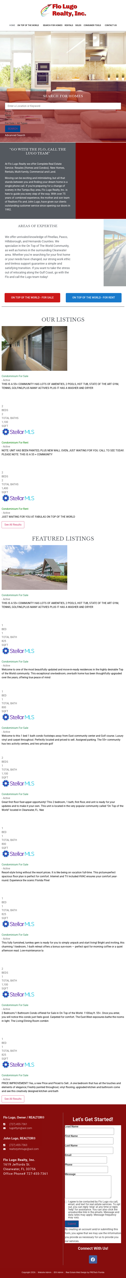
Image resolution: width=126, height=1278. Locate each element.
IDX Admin (58, 1272)
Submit (72, 1223)
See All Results (12, 524)
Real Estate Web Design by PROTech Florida (85, 1272)
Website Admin (44, 1272)
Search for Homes (52, 25)
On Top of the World (29, 25)
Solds (78, 25)
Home (12, 25)
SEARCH (13, 128)
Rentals (69, 25)
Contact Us (111, 25)
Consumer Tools (93, 25)
